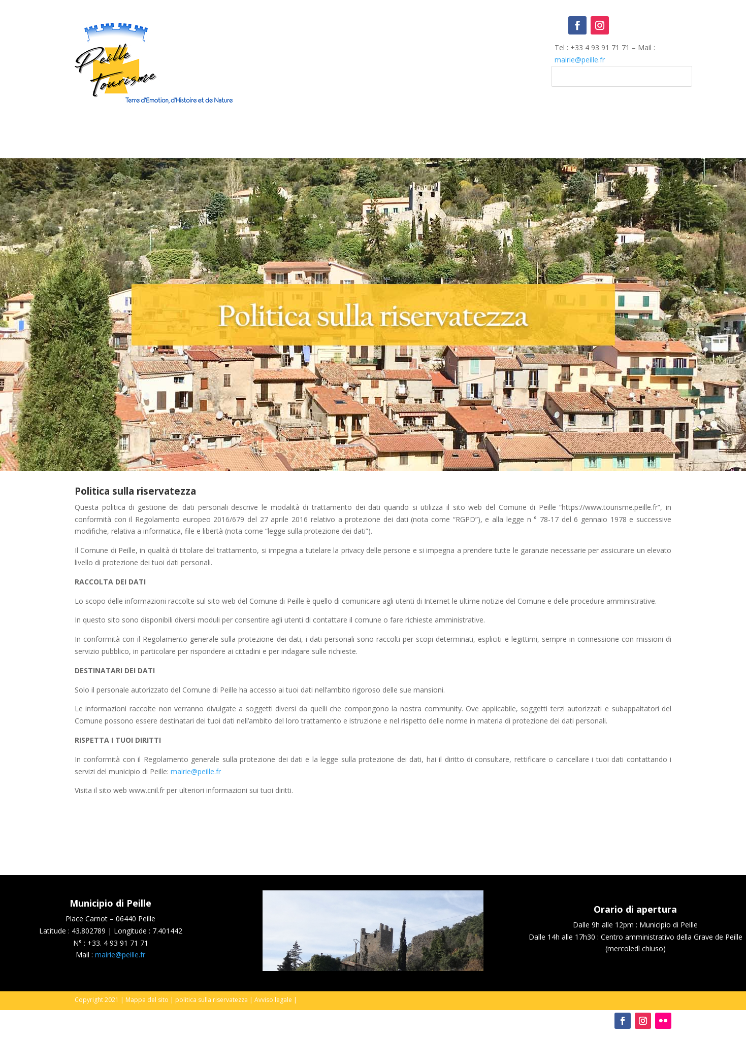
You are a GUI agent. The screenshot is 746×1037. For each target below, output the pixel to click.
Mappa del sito (147, 999)
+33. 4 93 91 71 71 (117, 943)
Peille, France (373, 58)
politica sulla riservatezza (211, 999)
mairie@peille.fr (580, 59)
